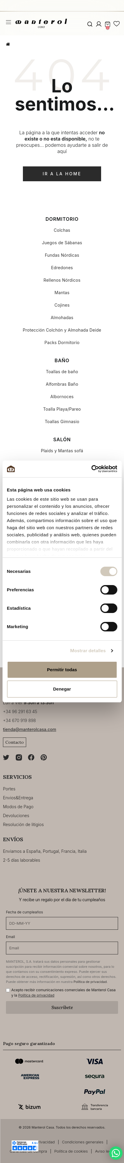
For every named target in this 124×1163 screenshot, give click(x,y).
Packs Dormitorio (62, 342)
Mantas (61, 292)
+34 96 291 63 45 (20, 711)
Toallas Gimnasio (62, 421)
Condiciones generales (82, 1142)
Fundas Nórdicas (62, 255)
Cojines (62, 305)
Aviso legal (104, 1151)
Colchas (62, 230)
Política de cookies (71, 1151)
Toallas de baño (62, 371)
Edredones (62, 267)
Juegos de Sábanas (62, 242)
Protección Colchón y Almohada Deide (62, 329)
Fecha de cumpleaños (24, 912)
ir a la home (62, 173)
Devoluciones (16, 815)
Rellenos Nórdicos (61, 280)
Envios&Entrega (18, 797)
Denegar (62, 688)
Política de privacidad (90, 982)
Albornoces (62, 396)
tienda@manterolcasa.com (29, 729)
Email (10, 937)
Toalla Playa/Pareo (62, 409)
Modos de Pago (18, 806)
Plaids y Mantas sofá (62, 450)
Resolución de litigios (23, 824)
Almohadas (62, 317)
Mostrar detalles (88, 650)
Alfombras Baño (62, 384)
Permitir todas (62, 669)
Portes (9, 788)
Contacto (14, 742)
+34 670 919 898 (19, 720)
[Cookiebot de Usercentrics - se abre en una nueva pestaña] (91, 469)
